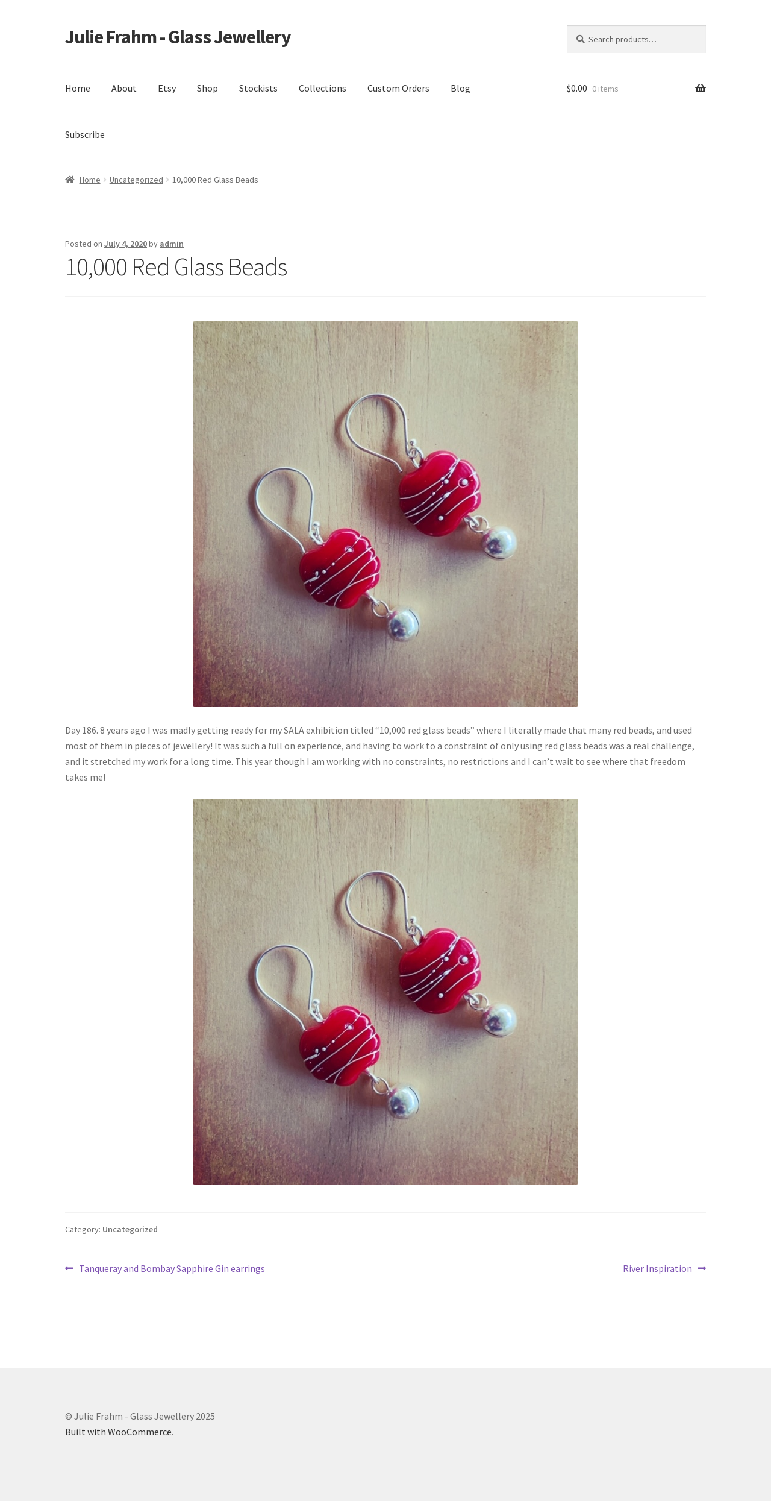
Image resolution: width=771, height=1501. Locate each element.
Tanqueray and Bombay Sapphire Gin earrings (171, 1269)
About (124, 88)
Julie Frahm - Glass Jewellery (178, 37)
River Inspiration (657, 1269)
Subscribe (85, 134)
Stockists (258, 88)
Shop (207, 88)
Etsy (167, 88)
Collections (322, 88)
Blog (460, 88)
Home (77, 88)
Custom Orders (398, 88)
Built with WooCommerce (118, 1432)
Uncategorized (136, 179)
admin (172, 243)
